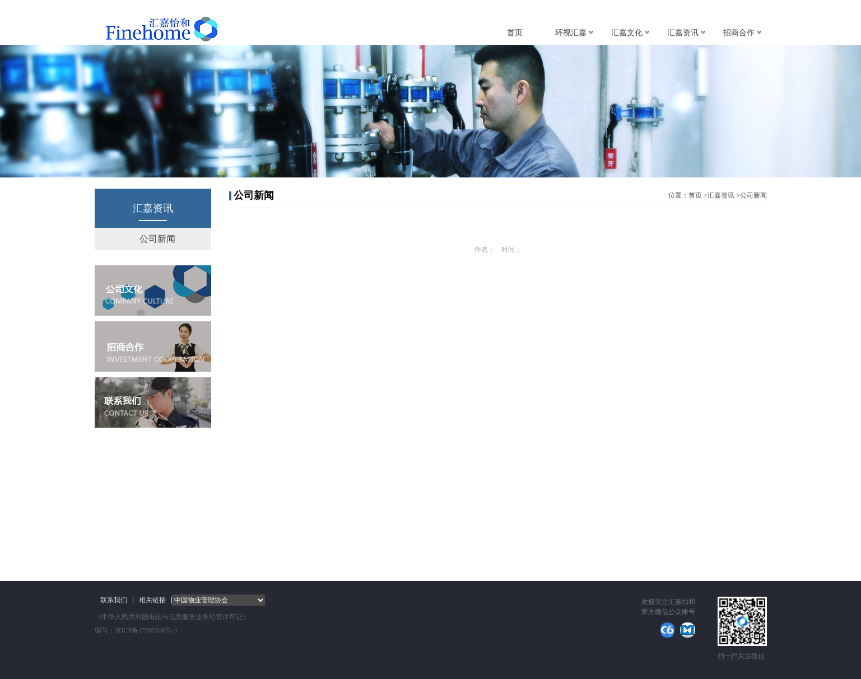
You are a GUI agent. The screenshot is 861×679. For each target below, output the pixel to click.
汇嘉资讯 (683, 33)
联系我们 (113, 600)
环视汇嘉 (571, 33)
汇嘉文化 (627, 33)
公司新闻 (157, 238)
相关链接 (152, 600)
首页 (515, 33)
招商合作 (739, 33)
